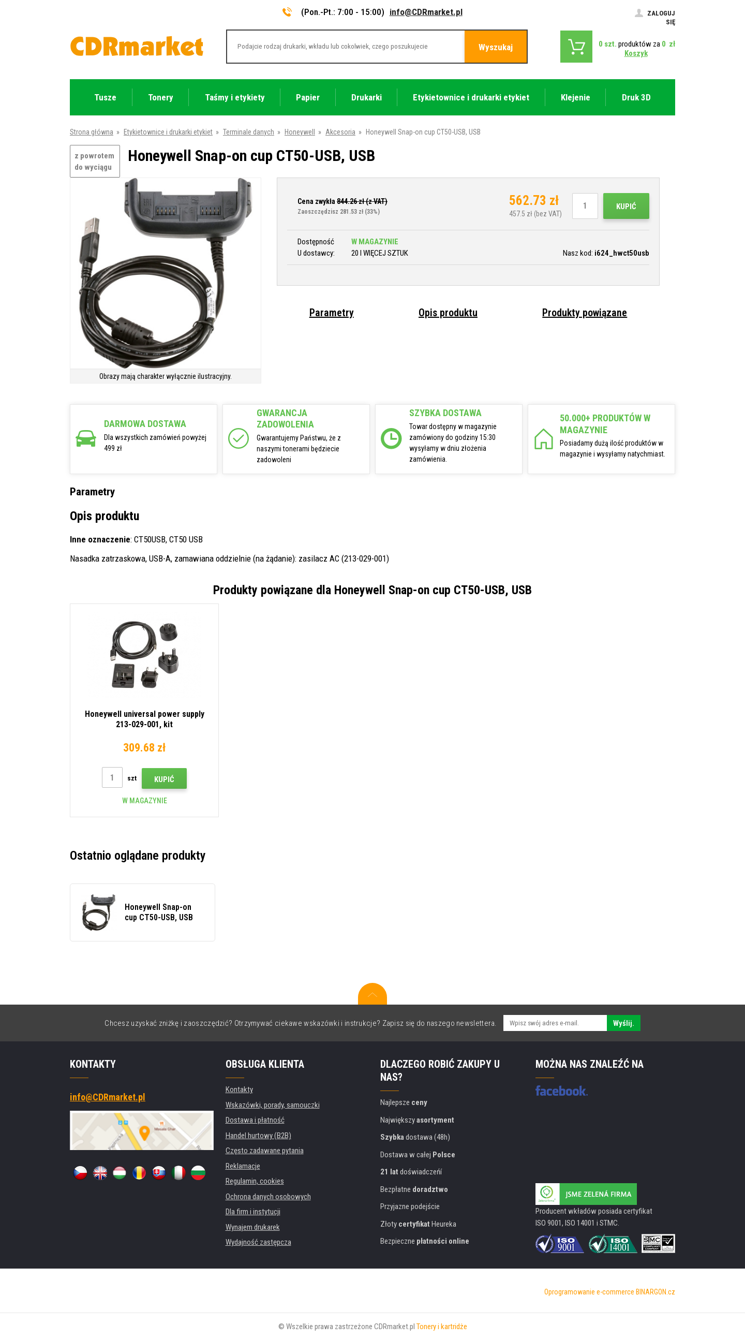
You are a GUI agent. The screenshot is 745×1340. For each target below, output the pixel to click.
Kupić (626, 206)
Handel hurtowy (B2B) (258, 1135)
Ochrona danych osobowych (268, 1196)
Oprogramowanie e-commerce (589, 1292)
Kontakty (239, 1089)
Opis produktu (448, 312)
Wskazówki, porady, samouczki (273, 1105)
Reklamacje (243, 1166)
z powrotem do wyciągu (94, 161)
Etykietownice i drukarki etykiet (168, 132)
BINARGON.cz (655, 1292)
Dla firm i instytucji (253, 1211)
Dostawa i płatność (255, 1120)
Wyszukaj (496, 47)
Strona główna (91, 132)
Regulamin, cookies (255, 1181)
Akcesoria (340, 132)
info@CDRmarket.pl (426, 12)
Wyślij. (623, 1023)
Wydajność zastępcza (258, 1242)
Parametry (331, 312)
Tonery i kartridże (441, 1326)
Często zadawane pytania (265, 1150)
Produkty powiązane (584, 312)
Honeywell (300, 132)
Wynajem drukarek (253, 1227)
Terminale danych (248, 132)
